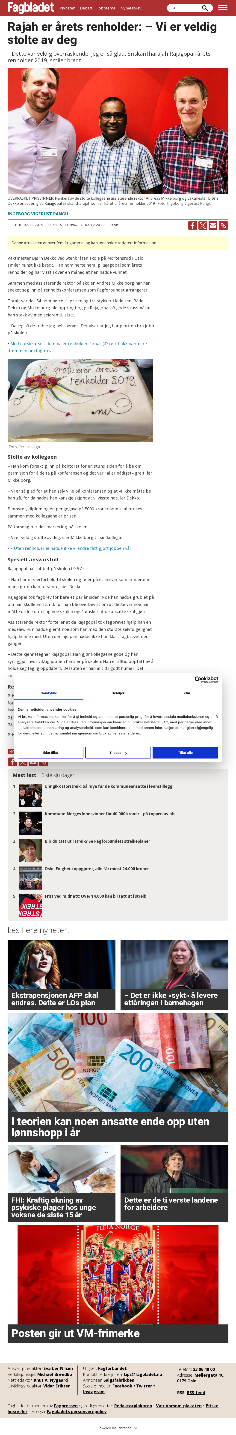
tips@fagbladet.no (143, 1374)
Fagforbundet (112, 1368)
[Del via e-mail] (213, 225)
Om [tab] (187, 693)
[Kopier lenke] (223, 225)
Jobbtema (106, 8)
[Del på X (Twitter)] (202, 225)
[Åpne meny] (223, 8)
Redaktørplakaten (133, 1405)
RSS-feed (196, 1392)
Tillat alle (185, 753)
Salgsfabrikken (118, 1380)
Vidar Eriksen (57, 1386)
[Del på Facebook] (192, 225)
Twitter (144, 1386)
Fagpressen (66, 1405)
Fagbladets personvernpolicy (76, 1411)
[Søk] (205, 8)
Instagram (94, 1391)
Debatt (86, 8)
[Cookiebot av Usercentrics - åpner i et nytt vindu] (198, 679)
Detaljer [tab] (118, 693)
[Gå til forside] (31, 8)
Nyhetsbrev (131, 8)
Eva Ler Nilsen (58, 1368)
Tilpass (118, 753)
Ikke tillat (50, 753)
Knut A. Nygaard (51, 1380)
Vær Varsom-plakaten (179, 1405)
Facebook (122, 1386)
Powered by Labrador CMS (118, 1428)
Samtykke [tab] (49, 693)
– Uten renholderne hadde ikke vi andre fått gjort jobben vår (70, 548)
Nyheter (67, 8)
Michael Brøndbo (54, 1374)
